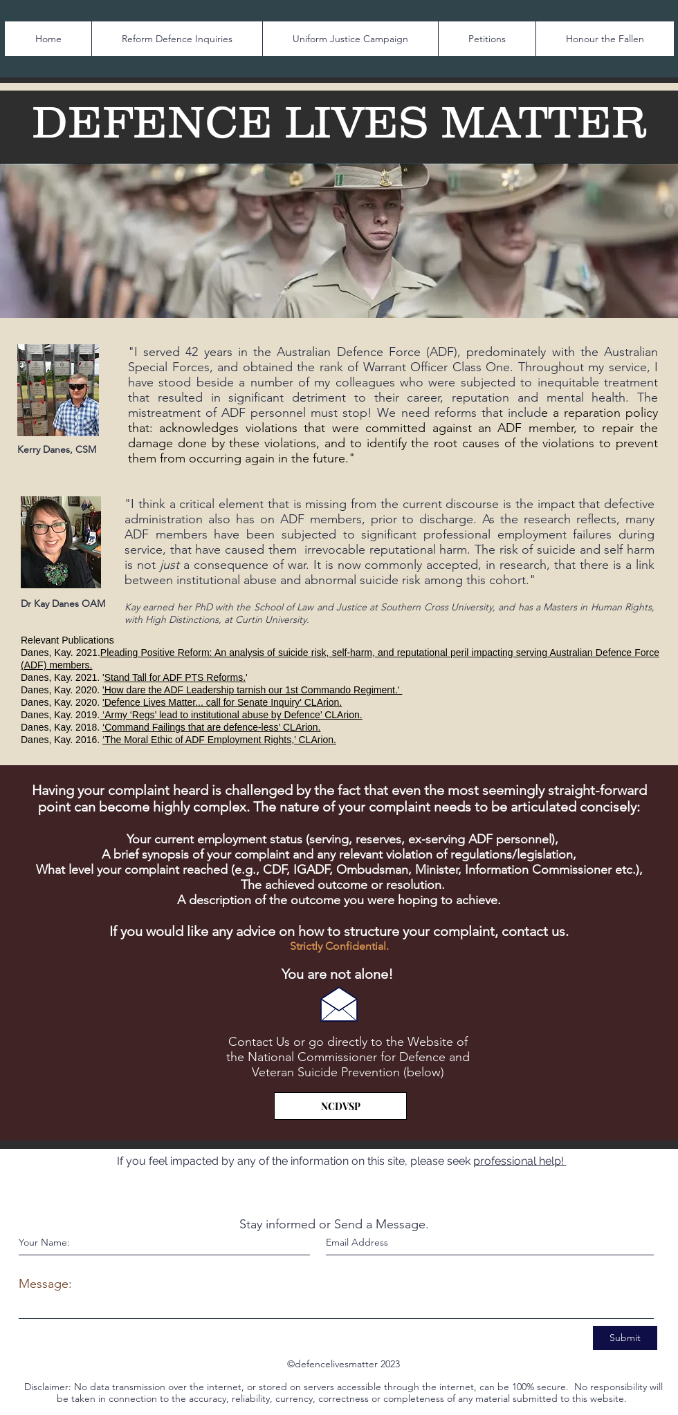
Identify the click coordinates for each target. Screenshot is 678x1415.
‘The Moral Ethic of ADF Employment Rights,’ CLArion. (219, 739)
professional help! (520, 1161)
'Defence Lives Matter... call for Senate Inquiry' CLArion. (222, 702)
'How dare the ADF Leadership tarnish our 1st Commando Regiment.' (252, 689)
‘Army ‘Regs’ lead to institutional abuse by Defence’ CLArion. (231, 714)
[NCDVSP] (340, 1106)
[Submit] (625, 1338)
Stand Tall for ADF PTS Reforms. (175, 677)
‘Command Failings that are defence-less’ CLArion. (211, 727)
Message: (45, 1283)
